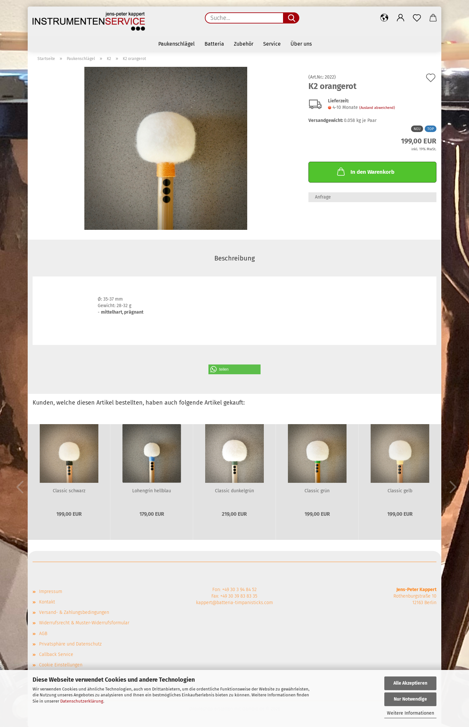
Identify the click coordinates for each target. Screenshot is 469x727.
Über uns (301, 44)
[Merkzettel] (417, 18)
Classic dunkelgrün (234, 491)
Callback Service (56, 654)
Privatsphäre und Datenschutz (70, 644)
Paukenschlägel (176, 44)
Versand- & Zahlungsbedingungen (74, 612)
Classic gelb (400, 491)
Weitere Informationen (410, 713)
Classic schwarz (69, 491)
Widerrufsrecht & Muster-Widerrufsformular (84, 623)
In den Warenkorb (365, 171)
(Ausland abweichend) (377, 108)
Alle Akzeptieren (410, 683)
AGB (43, 633)
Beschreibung (234, 258)
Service (272, 44)
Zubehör (243, 44)
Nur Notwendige (410, 699)
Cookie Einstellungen (60, 665)
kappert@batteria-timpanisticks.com (234, 602)
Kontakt (47, 602)
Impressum (50, 591)
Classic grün (317, 491)
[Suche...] (291, 17)
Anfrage (323, 197)
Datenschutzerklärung (81, 701)
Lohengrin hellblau (151, 491)
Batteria (214, 44)
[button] (384, 18)
